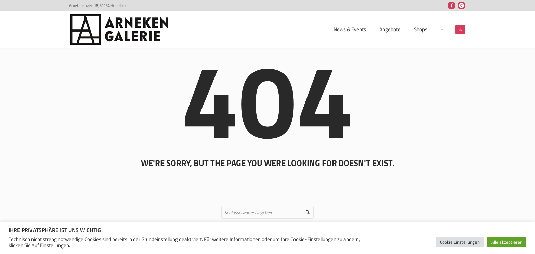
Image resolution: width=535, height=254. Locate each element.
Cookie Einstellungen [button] (460, 242)
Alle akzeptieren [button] (506, 242)
